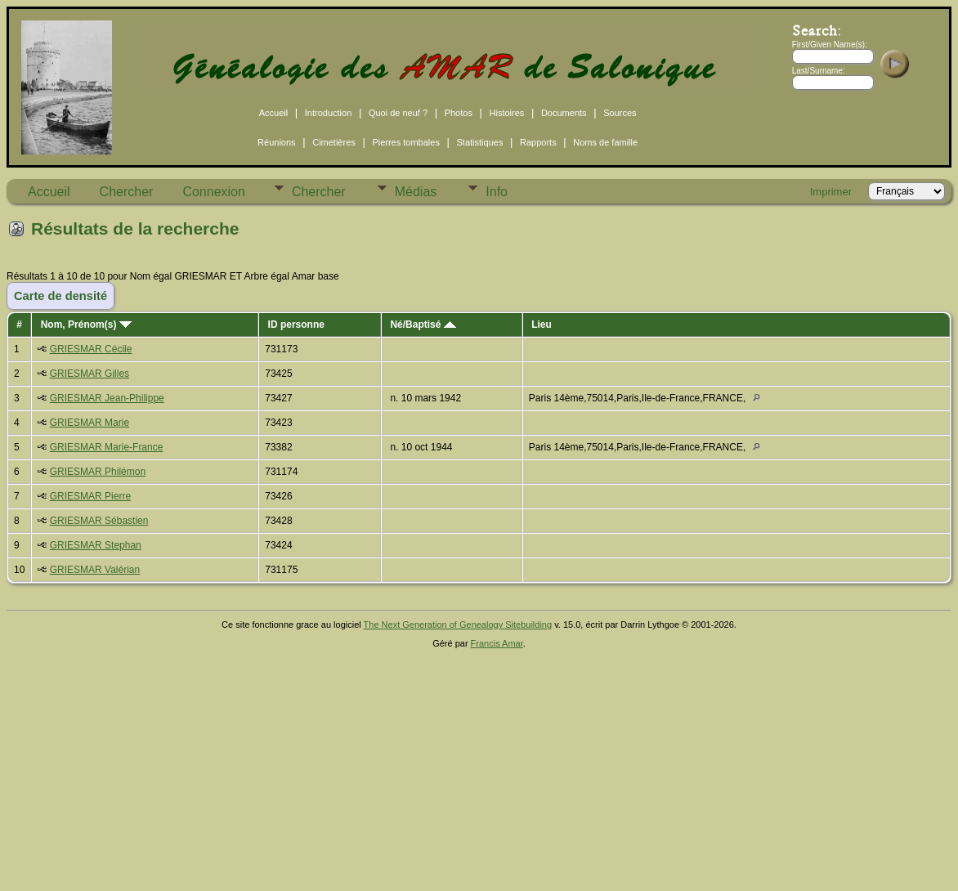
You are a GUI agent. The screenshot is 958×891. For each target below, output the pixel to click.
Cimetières (334, 142)
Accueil (273, 113)
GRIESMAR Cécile (91, 349)
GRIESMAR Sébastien (99, 520)
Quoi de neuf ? (398, 113)
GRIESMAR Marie (89, 422)
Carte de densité (60, 295)
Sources (619, 113)
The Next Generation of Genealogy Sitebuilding (458, 624)
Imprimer (831, 192)
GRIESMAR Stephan (95, 545)
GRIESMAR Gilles (89, 373)
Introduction (328, 113)
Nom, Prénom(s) (86, 324)
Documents (564, 113)
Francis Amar (497, 643)
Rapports (538, 142)
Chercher (127, 192)
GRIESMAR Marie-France (106, 447)
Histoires (507, 113)
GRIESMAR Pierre (90, 496)
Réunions (276, 142)
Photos (458, 113)
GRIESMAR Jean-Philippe (107, 398)
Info (497, 192)
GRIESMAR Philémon (97, 471)
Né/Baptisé (422, 324)
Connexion (213, 192)
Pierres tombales (406, 142)
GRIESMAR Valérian (95, 569)
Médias (416, 192)
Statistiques (480, 142)
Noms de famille (605, 142)
